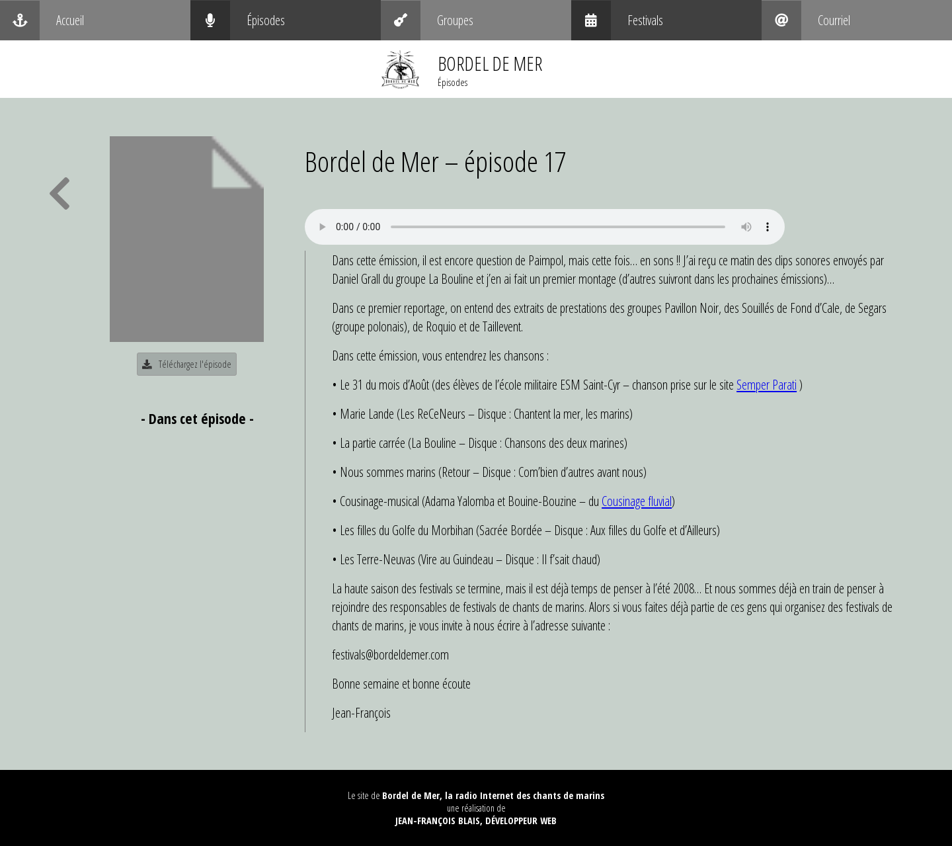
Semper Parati (766, 384)
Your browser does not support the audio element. (545, 227)
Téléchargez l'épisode (186, 364)
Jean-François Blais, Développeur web (476, 820)
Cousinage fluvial (637, 500)
